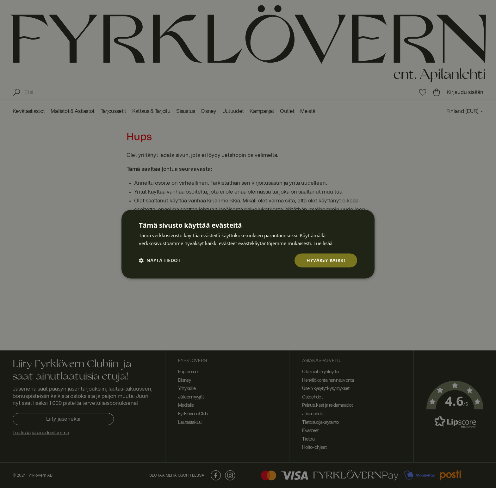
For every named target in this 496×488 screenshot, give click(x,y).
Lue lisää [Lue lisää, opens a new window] (322, 243)
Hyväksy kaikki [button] (326, 260)
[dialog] (248, 244)
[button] (160, 260)
